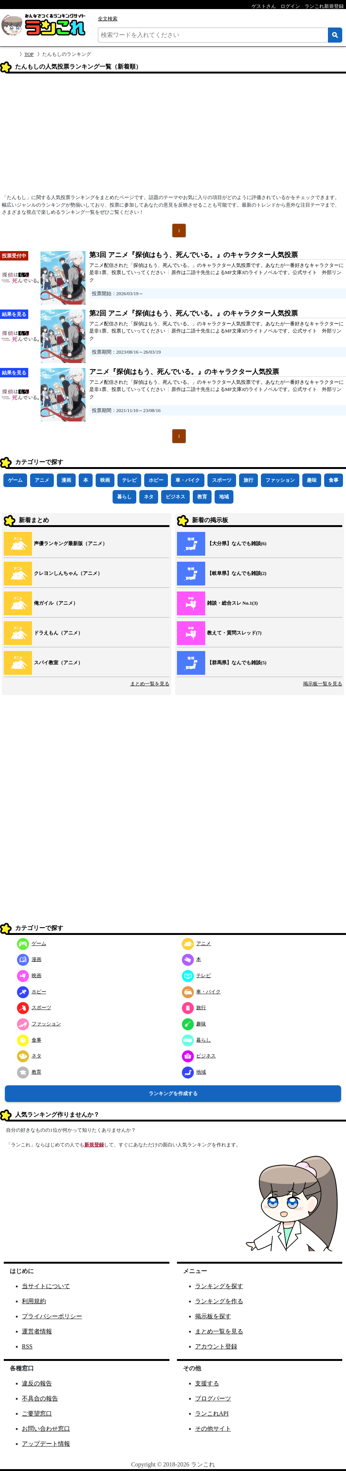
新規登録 (94, 1145)
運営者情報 (37, 1331)
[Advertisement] (173, 136)
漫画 (66, 480)
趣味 (312, 480)
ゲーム (15, 480)
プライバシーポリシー (52, 1316)
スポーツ (222, 480)
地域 (224, 497)
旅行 (248, 480)
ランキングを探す (219, 1286)
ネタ (149, 497)
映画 (105, 480)
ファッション (280, 480)
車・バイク (187, 480)
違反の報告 (37, 1383)
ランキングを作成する (173, 1093)
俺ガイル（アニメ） (56, 603)
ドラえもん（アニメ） (58, 633)
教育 (202, 497)
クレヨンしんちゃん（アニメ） (68, 573)
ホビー (156, 480)
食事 (333, 480)
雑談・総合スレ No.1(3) (232, 603)
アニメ (42, 480)
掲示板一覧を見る (322, 683)
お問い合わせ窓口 (46, 1428)
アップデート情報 (46, 1443)
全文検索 (107, 18)
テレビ (129, 480)
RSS (27, 1346)
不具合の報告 (40, 1398)
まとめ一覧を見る (149, 683)
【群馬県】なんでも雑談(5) (237, 662)
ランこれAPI (212, 1413)
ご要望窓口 (37, 1413)
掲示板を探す (213, 1316)
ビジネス (175, 497)
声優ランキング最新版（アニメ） (70, 543)
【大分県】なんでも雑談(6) (237, 543)
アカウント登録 (216, 1346)
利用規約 (34, 1301)
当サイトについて (46, 1286)
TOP (29, 54)
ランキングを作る (219, 1301)
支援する (207, 1383)
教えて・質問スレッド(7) (234, 633)
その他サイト (213, 1428)
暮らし (124, 497)
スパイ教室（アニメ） (58, 662)
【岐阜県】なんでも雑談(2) (237, 573)
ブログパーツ (213, 1398)
